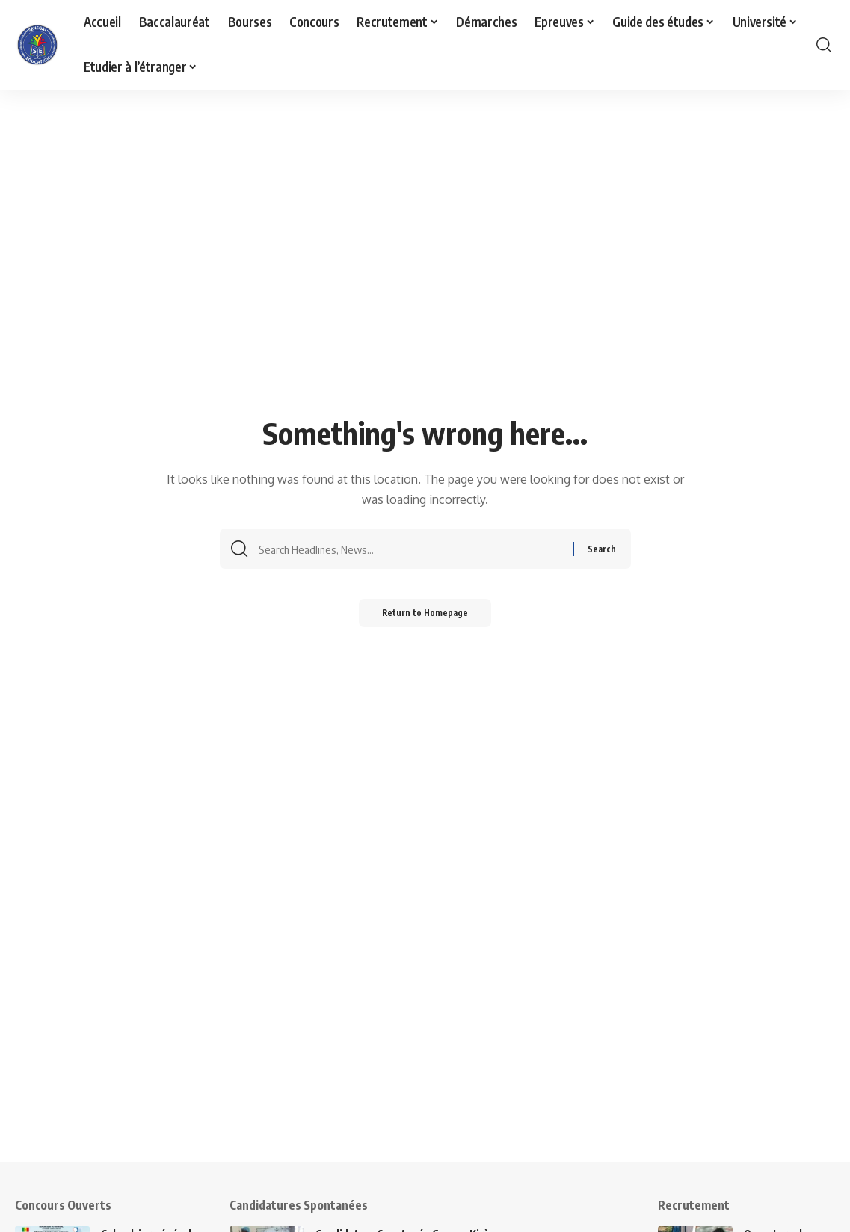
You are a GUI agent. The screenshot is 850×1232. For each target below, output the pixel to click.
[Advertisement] (425, 1057)
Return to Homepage (425, 617)
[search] (823, 45)
